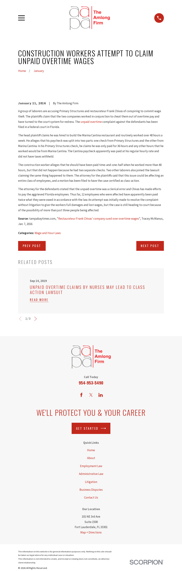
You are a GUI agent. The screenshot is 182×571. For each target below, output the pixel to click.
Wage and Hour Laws (48, 233)
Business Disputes (91, 490)
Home (91, 450)
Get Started (91, 428)
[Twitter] (91, 395)
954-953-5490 (91, 383)
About (91, 458)
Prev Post (32, 245)
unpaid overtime (91, 122)
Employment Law (91, 466)
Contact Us (91, 497)
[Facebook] (81, 395)
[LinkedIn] (100, 395)
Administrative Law (91, 474)
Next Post (150, 245)
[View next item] (35, 319)
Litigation (91, 482)
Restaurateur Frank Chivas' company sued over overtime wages (98, 219)
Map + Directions (91, 532)
